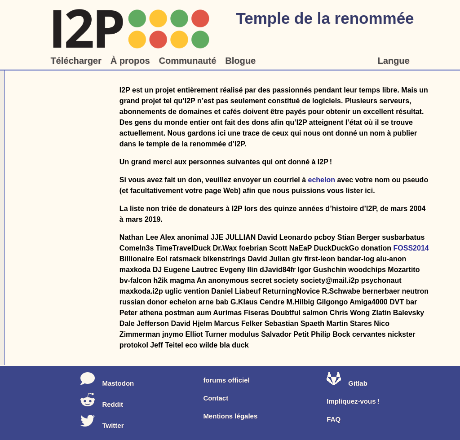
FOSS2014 (411, 248)
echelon (321, 180)
